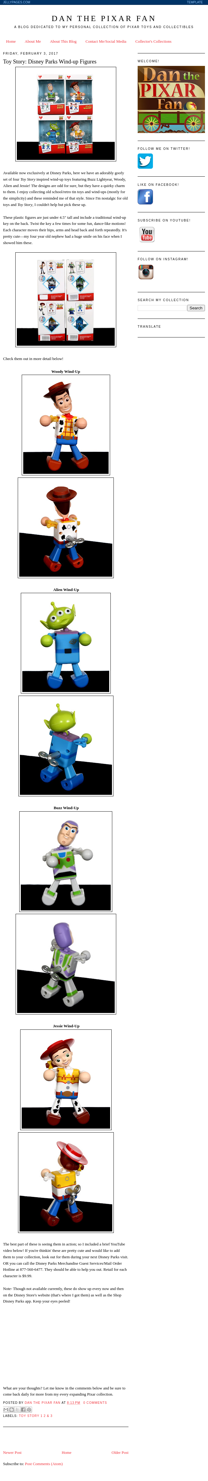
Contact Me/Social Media (106, 41)
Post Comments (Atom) (44, 1463)
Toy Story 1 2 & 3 (36, 1416)
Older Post (120, 1452)
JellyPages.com (16, 2)
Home (11, 41)
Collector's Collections (153, 41)
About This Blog (63, 41)
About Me (33, 41)
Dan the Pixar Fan (104, 18)
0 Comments (95, 1402)
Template (195, 2)
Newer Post (12, 1452)
